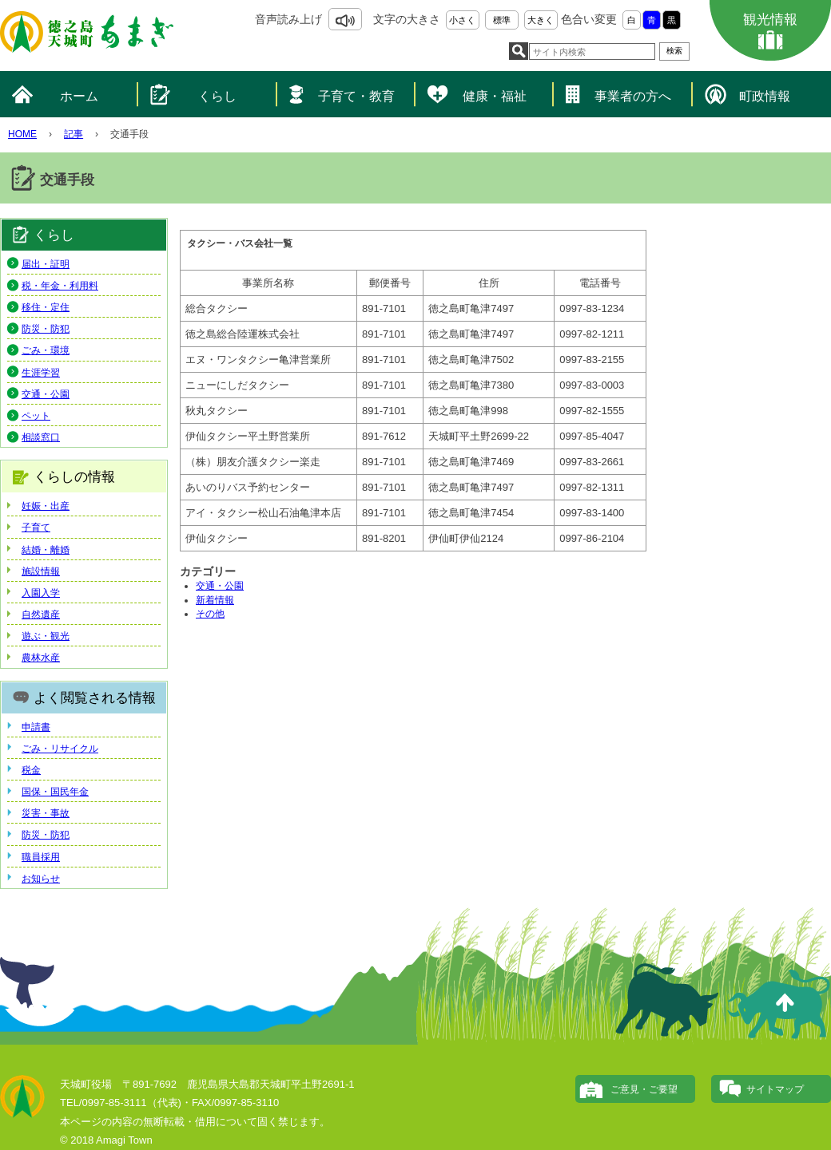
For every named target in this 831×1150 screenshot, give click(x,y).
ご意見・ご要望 (644, 1089)
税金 (31, 770)
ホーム (79, 96)
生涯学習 (41, 372)
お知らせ (41, 878)
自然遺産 (41, 614)
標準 (502, 20)
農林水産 (41, 657)
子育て (36, 527)
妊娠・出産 (46, 506)
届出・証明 (46, 264)
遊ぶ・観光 (46, 636)
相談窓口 (41, 437)
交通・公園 (220, 585)
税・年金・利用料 (60, 285)
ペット (36, 415)
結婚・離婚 (46, 549)
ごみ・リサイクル (60, 748)
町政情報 (764, 96)
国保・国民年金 (55, 791)
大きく (540, 20)
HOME (22, 134)
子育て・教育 (356, 96)
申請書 (36, 727)
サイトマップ (775, 1089)
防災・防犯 (46, 328)
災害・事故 (46, 813)
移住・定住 (46, 307)
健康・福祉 (495, 96)
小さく (462, 20)
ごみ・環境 (46, 350)
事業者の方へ (632, 96)
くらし (217, 96)
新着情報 (215, 600)
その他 (210, 613)
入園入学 (41, 593)
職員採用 (41, 857)
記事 (73, 134)
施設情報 (41, 571)
